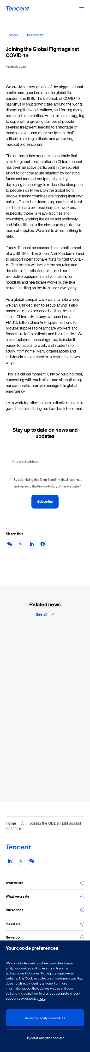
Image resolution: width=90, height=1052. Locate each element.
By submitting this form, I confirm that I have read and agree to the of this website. (48, 483)
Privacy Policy (47, 486)
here (41, 998)
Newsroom (14, 937)
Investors (13, 923)
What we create (18, 896)
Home (11, 823)
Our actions (14, 910)
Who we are (15, 882)
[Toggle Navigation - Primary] (81, 8)
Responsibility (35, 35)
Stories (13, 35)
